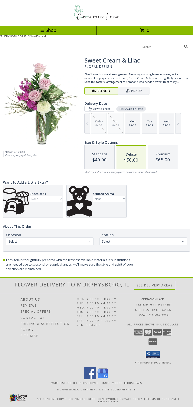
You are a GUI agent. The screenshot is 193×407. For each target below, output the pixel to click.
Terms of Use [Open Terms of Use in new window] (108, 401)
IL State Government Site (117, 389)
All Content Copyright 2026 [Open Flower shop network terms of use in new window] (59, 398)
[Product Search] (162, 47)
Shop (48, 30)
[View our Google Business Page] (103, 378)
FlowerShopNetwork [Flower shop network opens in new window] (99, 398)
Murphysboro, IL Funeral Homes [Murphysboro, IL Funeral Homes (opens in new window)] (75, 382)
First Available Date (131, 109)
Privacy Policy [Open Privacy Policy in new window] (131, 398)
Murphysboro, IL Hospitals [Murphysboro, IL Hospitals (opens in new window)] (122, 382)
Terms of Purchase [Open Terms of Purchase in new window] (161, 398)
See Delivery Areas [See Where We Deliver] (155, 285)
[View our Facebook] (90, 378)
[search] (186, 46)
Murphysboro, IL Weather (76, 389)
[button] (153, 354)
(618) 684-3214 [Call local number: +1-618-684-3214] (158, 315)
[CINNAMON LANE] (96, 20)
